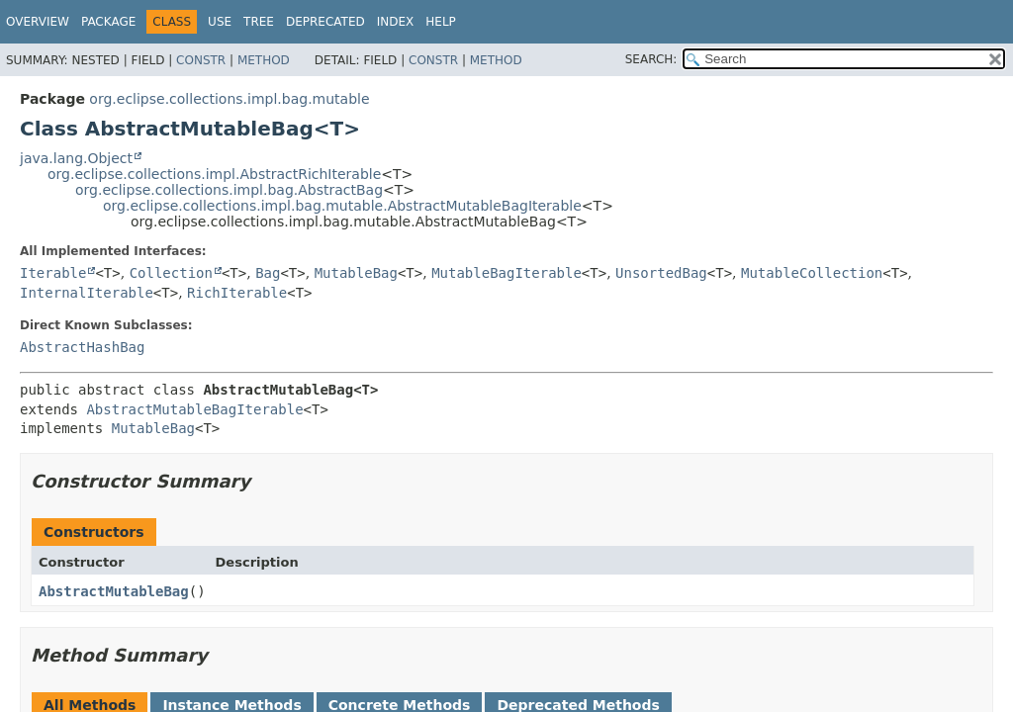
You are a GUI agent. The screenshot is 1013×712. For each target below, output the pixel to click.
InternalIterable (86, 293)
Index (395, 22)
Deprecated (325, 22)
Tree (258, 22)
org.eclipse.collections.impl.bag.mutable (229, 99)
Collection (171, 273)
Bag (267, 273)
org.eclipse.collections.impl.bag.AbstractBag (229, 190)
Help (440, 22)
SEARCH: (651, 59)
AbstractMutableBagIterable (194, 409)
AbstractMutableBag (114, 591)
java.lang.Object (76, 158)
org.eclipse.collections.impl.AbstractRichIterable (214, 174)
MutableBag (356, 273)
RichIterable (237, 293)
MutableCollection (811, 273)
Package (108, 22)
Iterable (53, 273)
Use (219, 22)
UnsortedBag (661, 273)
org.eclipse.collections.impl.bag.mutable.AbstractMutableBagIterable (342, 206)
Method (263, 60)
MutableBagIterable (506, 273)
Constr (201, 60)
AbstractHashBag (82, 347)
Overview (37, 22)
